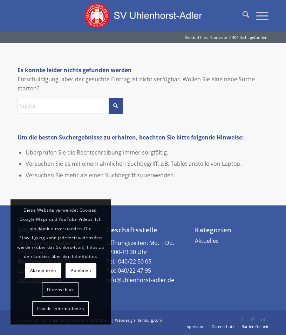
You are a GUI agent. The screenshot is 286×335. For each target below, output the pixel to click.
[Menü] (258, 16)
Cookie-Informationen (60, 309)
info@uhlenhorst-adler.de (140, 280)
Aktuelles (207, 241)
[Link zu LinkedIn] (263, 319)
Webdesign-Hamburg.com (138, 320)
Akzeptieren (43, 270)
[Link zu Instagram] (252, 319)
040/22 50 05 (134, 261)
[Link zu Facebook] (242, 319)
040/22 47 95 (134, 270)
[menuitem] (242, 16)
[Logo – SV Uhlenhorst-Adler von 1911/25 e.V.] (143, 16)
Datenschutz (60, 290)
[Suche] (242, 16)
